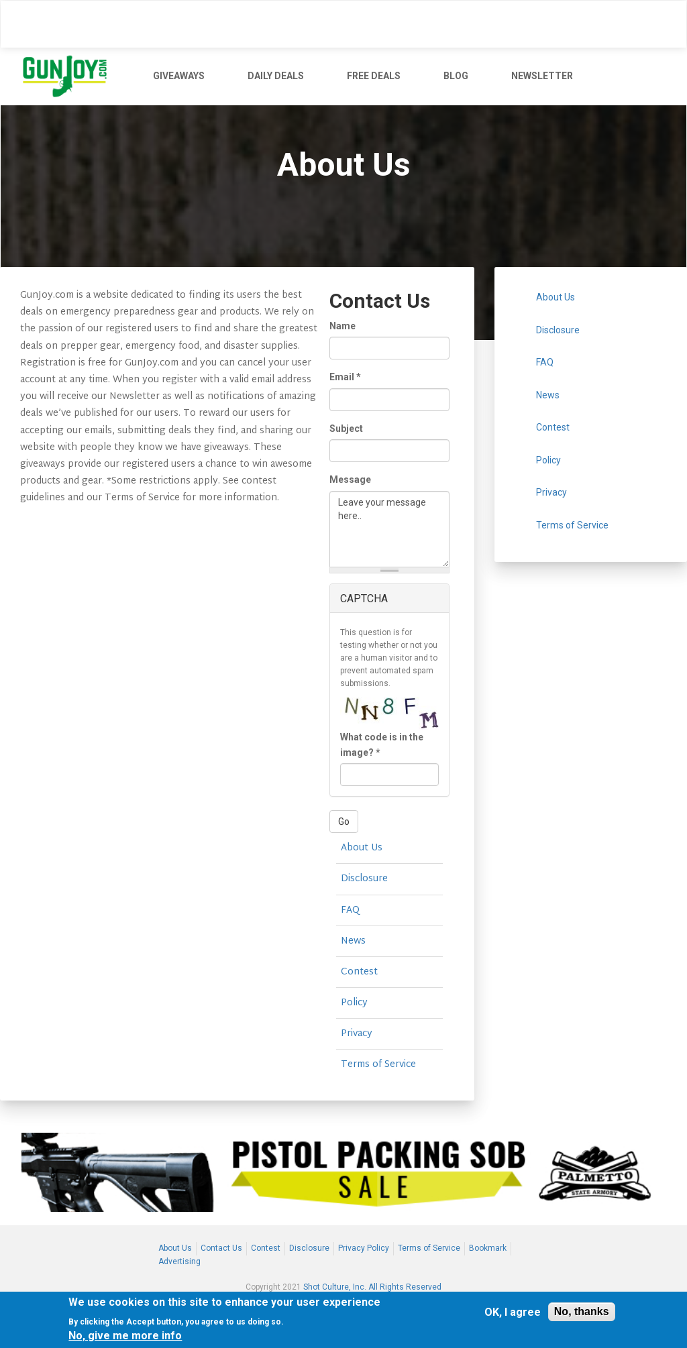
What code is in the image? (381, 744)
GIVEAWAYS (179, 75)
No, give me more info (125, 1335)
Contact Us (221, 1248)
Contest (359, 972)
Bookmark (488, 1248)
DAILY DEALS (276, 75)
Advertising (179, 1261)
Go (344, 821)
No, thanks (581, 1311)
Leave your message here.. (389, 529)
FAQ (350, 910)
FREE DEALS (374, 75)
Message (350, 479)
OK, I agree (512, 1312)
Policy (354, 1003)
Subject (346, 428)
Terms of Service (378, 1064)
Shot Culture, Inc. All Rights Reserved (372, 1287)
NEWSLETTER (542, 75)
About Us (361, 848)
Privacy (356, 1033)
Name (342, 326)
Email (345, 377)
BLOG (455, 75)
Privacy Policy (363, 1248)
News (353, 941)
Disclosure (364, 878)
